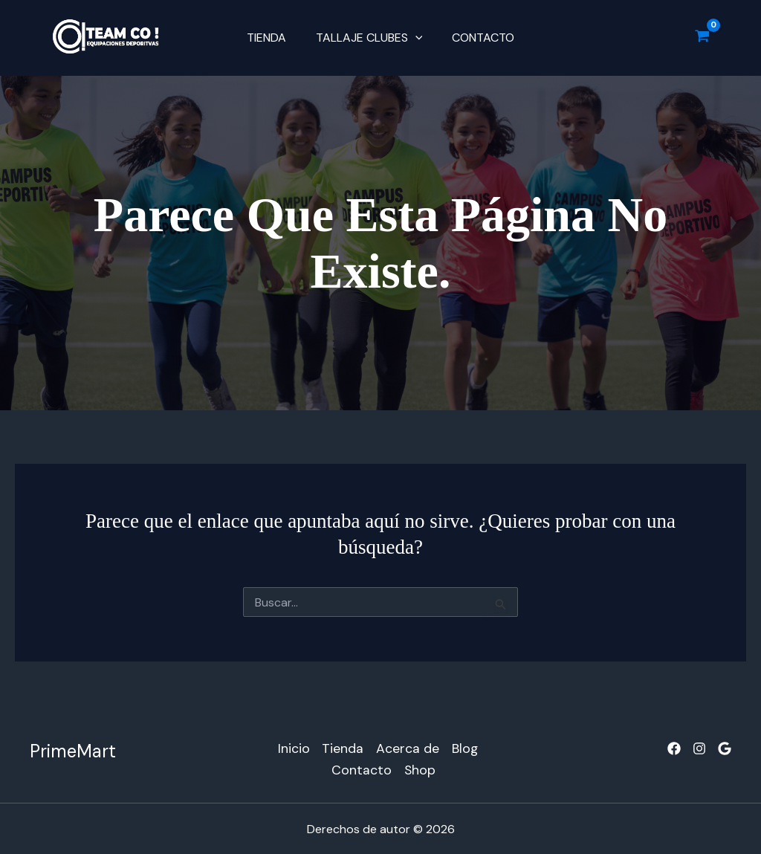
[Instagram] (699, 748)
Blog (465, 747)
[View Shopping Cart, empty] (702, 38)
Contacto (477, 37)
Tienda (272, 37)
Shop (420, 768)
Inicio (291, 747)
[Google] (724, 748)
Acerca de (406, 747)
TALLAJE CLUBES (369, 38)
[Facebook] (674, 748)
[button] (415, 38)
